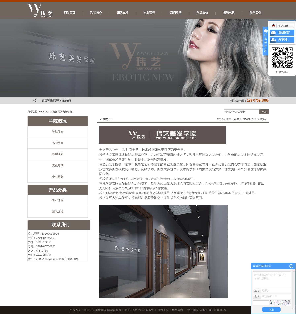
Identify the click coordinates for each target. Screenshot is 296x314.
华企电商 (177, 310)
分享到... (283, 39)
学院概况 (248, 119)
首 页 (236, 119)
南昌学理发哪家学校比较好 (56, 100)
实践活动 (57, 165)
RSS (41, 111)
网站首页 (69, 12)
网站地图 (32, 111)
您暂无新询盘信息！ (63, 111)
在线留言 (284, 32)
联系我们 (255, 12)
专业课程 (149, 12)
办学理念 (57, 154)
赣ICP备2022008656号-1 (140, 310)
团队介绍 (122, 12)
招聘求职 (228, 12)
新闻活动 (175, 12)
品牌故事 (57, 142)
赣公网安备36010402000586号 (206, 310)
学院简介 (57, 131)
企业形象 (57, 176)
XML (48, 111)
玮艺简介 (96, 12)
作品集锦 (202, 12)
